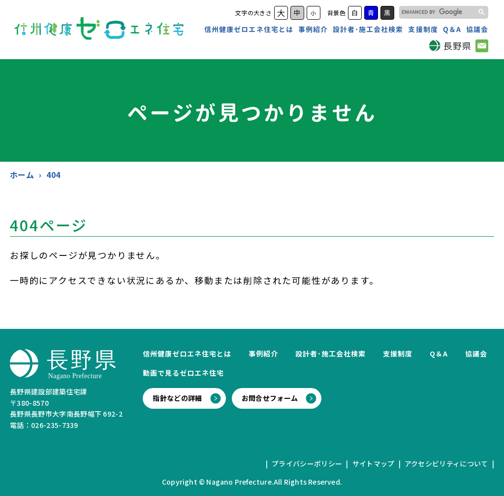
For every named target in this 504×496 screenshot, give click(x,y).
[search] (435, 12)
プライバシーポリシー (307, 463)
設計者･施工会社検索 (368, 29)
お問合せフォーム (270, 398)
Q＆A (452, 29)
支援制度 (423, 29)
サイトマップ (373, 463)
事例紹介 (313, 29)
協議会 (477, 29)
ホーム (22, 174)
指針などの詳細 (177, 398)
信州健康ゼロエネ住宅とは (248, 29)
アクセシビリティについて (446, 463)
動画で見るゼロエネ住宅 (183, 373)
